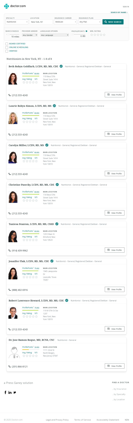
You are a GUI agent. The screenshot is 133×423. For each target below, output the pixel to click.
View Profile (115, 94)
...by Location (118, 391)
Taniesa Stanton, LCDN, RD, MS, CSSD (32, 219)
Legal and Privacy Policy (57, 412)
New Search (113, 21)
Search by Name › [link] (119, 12)
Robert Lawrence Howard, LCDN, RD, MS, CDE (36, 294)
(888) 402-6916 (18, 285)
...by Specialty (118, 386)
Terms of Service (82, 412)
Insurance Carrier (63, 17)
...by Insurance (119, 381)
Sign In (126, 7)
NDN (127, 412)
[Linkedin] (10, 384)
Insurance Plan (86, 17)
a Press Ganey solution (18, 375)
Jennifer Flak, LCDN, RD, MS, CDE (29, 256)
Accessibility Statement (108, 412)
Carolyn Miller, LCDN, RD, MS (27, 142)
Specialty (10, 17)
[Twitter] (14, 384)
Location (34, 17)
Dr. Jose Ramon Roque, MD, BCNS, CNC (31, 333)
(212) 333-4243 (18, 94)
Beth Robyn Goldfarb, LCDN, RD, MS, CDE (34, 65)
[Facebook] (5, 384)
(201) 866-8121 (18, 359)
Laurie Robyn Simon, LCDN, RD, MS (30, 104)
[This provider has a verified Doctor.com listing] (61, 65)
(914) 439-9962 (18, 246)
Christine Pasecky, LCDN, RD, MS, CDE (32, 181)
